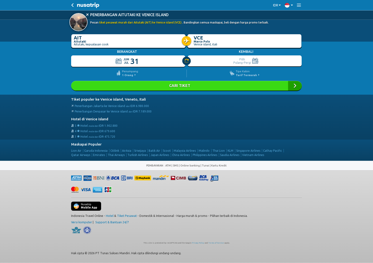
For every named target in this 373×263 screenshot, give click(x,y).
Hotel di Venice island (89, 119)
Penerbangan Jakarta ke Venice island (112, 105)
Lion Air (76, 150)
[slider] (186, 61)
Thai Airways (116, 154)
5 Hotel (96, 125)
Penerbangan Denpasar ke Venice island (113, 111)
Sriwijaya (140, 150)
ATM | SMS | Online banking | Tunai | (188, 165)
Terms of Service (216, 243)
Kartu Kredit (219, 165)
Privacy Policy (198, 243)
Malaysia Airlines (185, 150)
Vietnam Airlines (253, 154)
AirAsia (126, 150)
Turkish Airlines (138, 154)
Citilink (114, 150)
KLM (230, 150)
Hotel (109, 215)
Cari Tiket (186, 86)
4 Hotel (95, 131)
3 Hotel (95, 136)
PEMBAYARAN (155, 165)
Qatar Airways (80, 154)
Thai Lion (218, 150)
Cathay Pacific (272, 150)
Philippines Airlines (205, 154)
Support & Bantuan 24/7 (112, 222)
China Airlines (181, 154)
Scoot (167, 150)
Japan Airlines (160, 154)
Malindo (204, 150)
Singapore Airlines (248, 150)
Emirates (99, 154)
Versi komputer (81, 222)
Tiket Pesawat (127, 215)
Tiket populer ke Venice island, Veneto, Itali (108, 99)
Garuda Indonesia (96, 150)
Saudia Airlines (229, 154)
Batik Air (154, 150)
